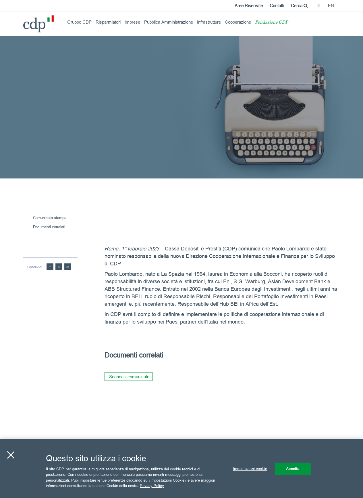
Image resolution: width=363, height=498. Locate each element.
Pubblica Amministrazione (168, 22)
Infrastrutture (209, 22)
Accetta (292, 468)
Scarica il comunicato (129, 376)
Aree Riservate (249, 5)
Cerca (299, 5)
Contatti (277, 5)
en (331, 5)
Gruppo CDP (79, 22)
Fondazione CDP (271, 22)
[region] (181, 468)
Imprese (132, 22)
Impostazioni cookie (250, 468)
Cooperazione (238, 22)
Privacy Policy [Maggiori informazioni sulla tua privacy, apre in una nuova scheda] (152, 485)
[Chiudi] (10, 455)
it (319, 5)
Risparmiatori (108, 22)
